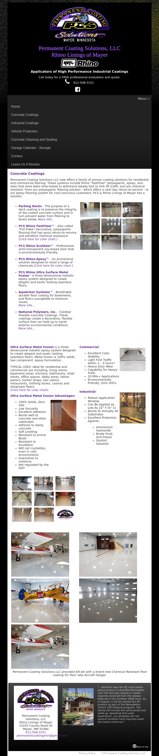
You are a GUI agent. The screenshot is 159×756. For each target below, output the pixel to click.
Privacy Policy (87, 753)
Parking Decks (30, 206)
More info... (46, 219)
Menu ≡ (144, 98)
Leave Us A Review (25, 164)
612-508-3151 (79, 82)
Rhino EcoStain (38, 245)
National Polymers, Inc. (38, 312)
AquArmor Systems (36, 292)
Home (15, 106)
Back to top (140, 747)
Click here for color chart (37, 239)
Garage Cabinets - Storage (31, 148)
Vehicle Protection (24, 131)
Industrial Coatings (25, 123)
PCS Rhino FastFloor (35, 226)
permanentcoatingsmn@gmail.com (42, 735)
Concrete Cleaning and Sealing (34, 139)
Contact (17, 156)
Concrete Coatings (25, 114)
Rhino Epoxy (36, 259)
